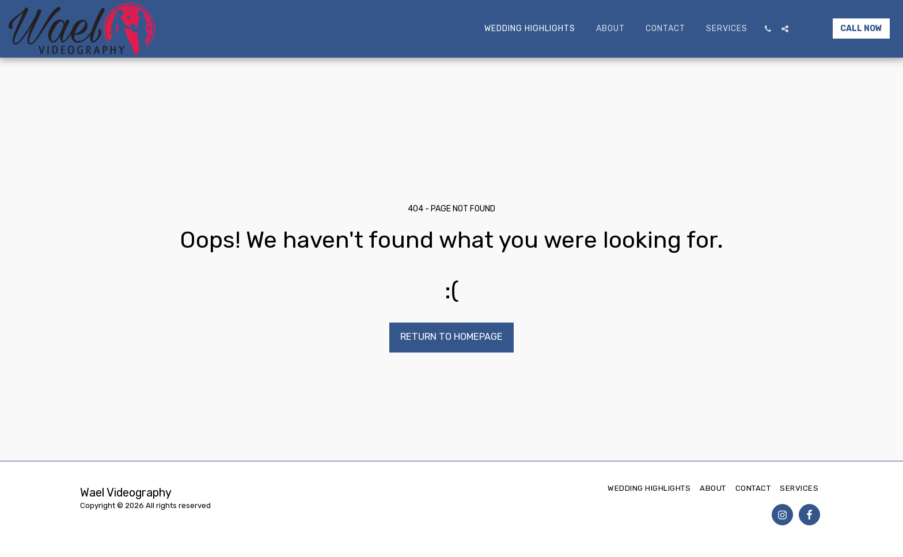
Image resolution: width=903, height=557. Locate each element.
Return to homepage (451, 336)
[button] (768, 29)
